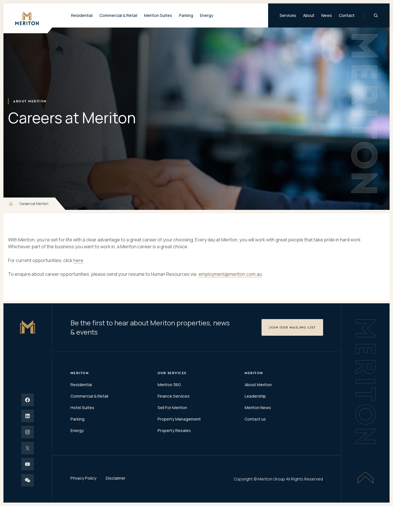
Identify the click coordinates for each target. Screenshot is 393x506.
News (326, 15)
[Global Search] (376, 15)
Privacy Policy (83, 478)
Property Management (179, 419)
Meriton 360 (169, 384)
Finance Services (174, 396)
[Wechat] (27, 480)
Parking (186, 15)
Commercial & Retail (89, 396)
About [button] (309, 15)
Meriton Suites (158, 15)
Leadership (255, 396)
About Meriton (258, 384)
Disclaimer (115, 478)
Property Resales (174, 430)
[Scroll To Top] (365, 477)
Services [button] (288, 15)
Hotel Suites (82, 407)
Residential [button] (82, 15)
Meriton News (258, 407)
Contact (347, 15)
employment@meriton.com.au (230, 274)
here (78, 260)
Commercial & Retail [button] (118, 15)
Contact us (255, 419)
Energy (206, 15)
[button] (292, 327)
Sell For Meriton (172, 407)
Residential (81, 384)
